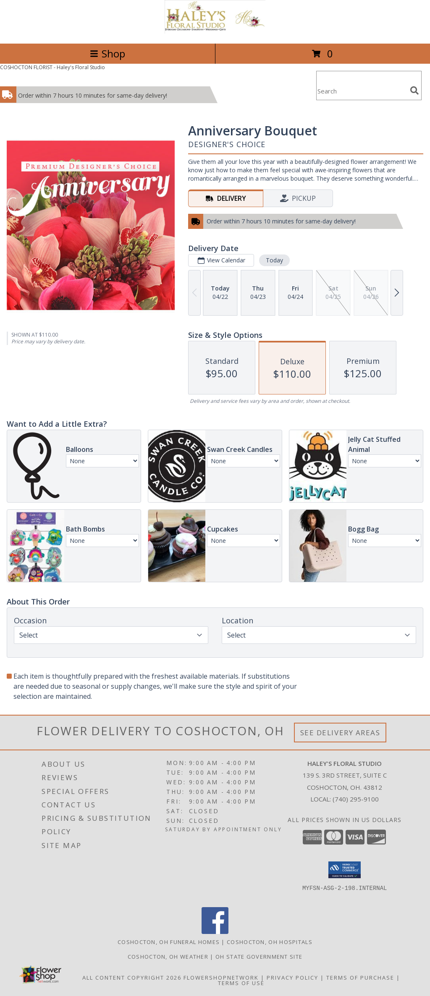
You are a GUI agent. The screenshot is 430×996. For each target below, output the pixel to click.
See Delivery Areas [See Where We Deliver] (340, 732)
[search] (414, 90)
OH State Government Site (258, 956)
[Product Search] (361, 91)
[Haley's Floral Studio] (215, 31)
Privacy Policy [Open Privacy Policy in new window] (292, 977)
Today (274, 260)
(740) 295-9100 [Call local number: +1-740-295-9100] (356, 799)
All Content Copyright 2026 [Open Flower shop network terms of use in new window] (131, 977)
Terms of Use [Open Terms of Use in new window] (241, 983)
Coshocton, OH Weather (168, 956)
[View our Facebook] (215, 932)
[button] (344, 869)
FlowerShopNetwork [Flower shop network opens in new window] (221, 977)
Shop (107, 53)
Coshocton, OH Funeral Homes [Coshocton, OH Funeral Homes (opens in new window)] (169, 942)
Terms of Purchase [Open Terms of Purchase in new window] (360, 977)
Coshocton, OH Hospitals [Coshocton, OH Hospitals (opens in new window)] (269, 942)
